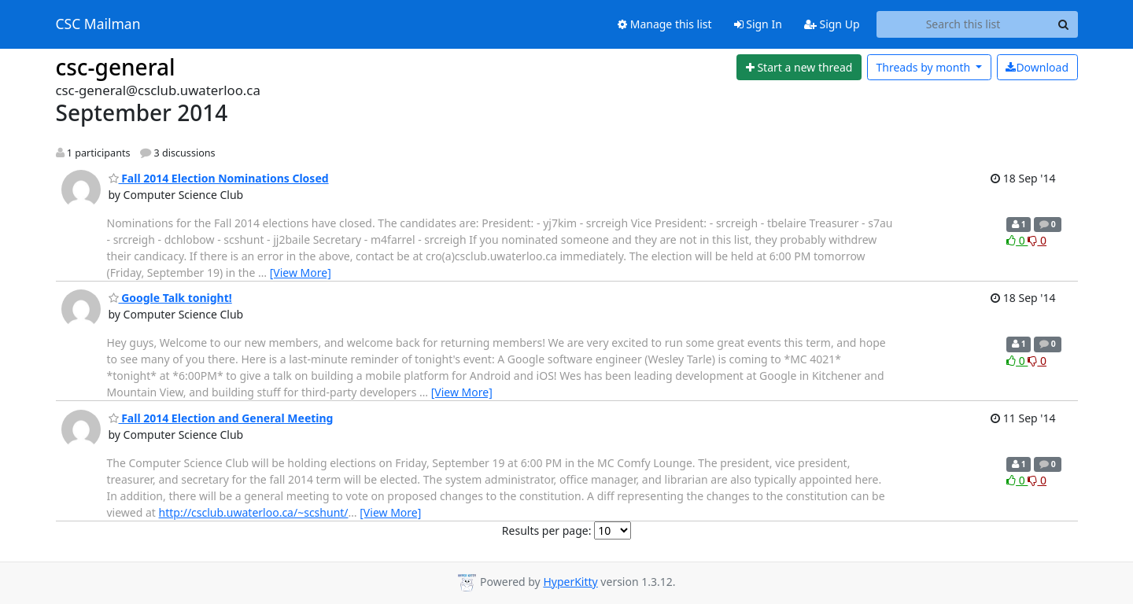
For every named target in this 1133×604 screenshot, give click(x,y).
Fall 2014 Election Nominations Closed (219, 178)
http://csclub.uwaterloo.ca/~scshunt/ (254, 512)
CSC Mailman (98, 24)
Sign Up (832, 24)
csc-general (115, 67)
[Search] (1064, 24)
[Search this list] (963, 24)
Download (1037, 67)
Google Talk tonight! (170, 297)
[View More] (300, 272)
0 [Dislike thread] (1037, 240)
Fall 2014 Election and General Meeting (221, 418)
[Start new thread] (799, 67)
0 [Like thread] (1017, 240)
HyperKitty (570, 581)
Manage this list (665, 24)
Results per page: (547, 530)
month (924, 67)
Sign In (758, 24)
